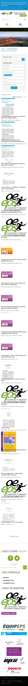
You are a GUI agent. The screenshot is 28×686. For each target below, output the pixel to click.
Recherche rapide (7, 57)
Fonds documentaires (12, 49)
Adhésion (6, 577)
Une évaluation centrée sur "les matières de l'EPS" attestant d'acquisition (13, 283)
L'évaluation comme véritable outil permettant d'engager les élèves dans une (14, 332)
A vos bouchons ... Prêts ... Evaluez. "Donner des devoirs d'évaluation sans (13, 356)
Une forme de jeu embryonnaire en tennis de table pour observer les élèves (13, 307)
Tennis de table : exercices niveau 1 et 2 (12, 497)
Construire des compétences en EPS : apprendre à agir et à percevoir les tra (11, 211)
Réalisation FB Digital (5, 683)
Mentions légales (17, 680)
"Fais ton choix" (5, 427)
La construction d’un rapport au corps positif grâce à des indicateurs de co (13, 117)
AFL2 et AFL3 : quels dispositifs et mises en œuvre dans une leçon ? (13, 164)
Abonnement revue (8, 583)
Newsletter (14, 564)
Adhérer (23, 15)
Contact (10, 680)
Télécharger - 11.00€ (9, 613)
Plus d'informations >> (13, 5)
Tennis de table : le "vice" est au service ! (12, 522)
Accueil (3, 49)
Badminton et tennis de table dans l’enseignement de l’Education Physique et (12, 140)
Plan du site (3, 680)
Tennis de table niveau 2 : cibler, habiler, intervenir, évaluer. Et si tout (12, 474)
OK (25, 7)
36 (26, 97)
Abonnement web (8, 580)
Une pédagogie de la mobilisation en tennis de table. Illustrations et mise (13, 450)
